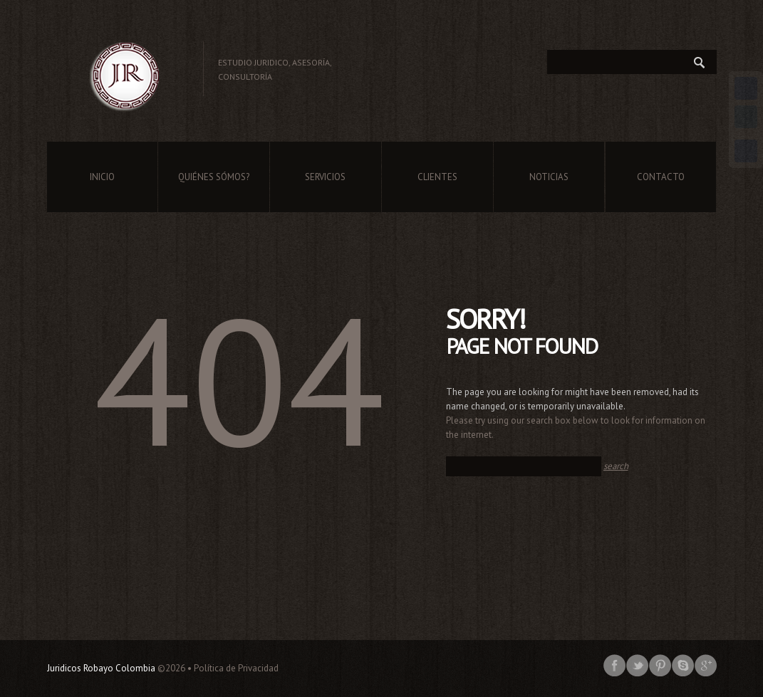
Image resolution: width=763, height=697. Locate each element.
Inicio (102, 177)
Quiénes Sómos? (213, 177)
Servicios (325, 177)
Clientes (437, 177)
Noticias (549, 177)
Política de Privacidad (236, 668)
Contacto (661, 177)
